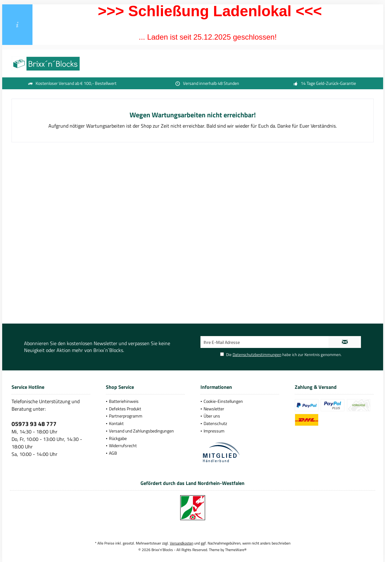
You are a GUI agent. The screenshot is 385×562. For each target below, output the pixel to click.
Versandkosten (181, 543)
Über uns (212, 416)
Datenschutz (215, 423)
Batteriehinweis (124, 401)
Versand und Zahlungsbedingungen (141, 431)
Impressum (214, 431)
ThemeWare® (236, 550)
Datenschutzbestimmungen (257, 354)
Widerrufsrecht (123, 445)
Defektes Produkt (125, 408)
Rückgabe (118, 438)
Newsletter (214, 408)
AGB (113, 453)
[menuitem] (145, 401)
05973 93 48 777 (34, 423)
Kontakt (116, 423)
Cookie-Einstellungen (223, 401)
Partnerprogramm (125, 416)
